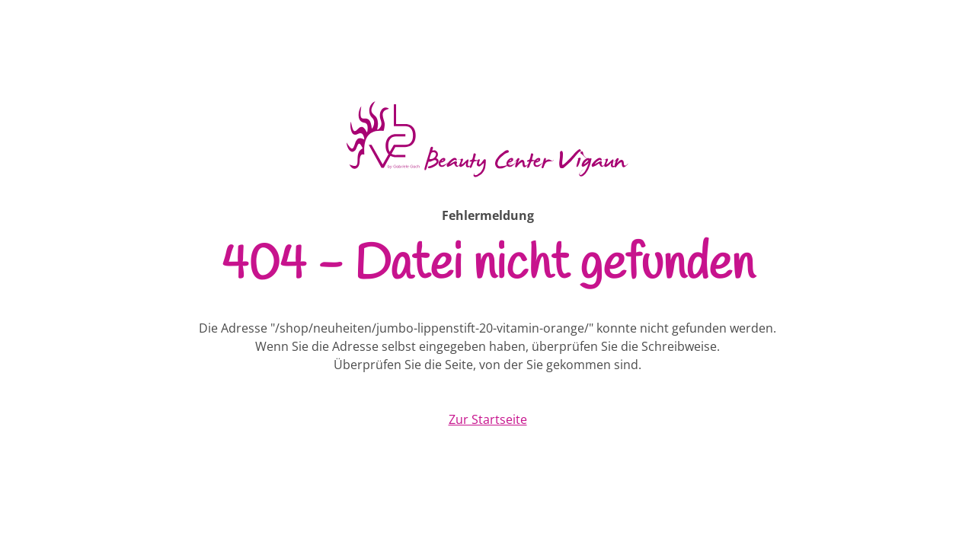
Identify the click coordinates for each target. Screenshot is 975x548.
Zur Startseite (488, 419)
